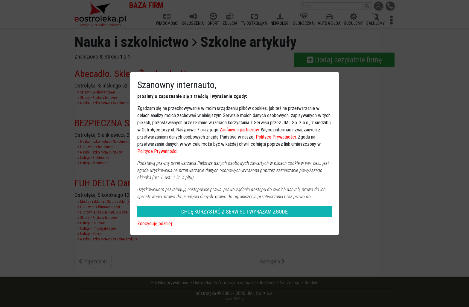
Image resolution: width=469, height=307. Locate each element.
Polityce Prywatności (276, 137)
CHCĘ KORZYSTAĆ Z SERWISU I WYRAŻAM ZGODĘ (234, 211)
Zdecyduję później (154, 223)
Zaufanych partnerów (239, 130)
